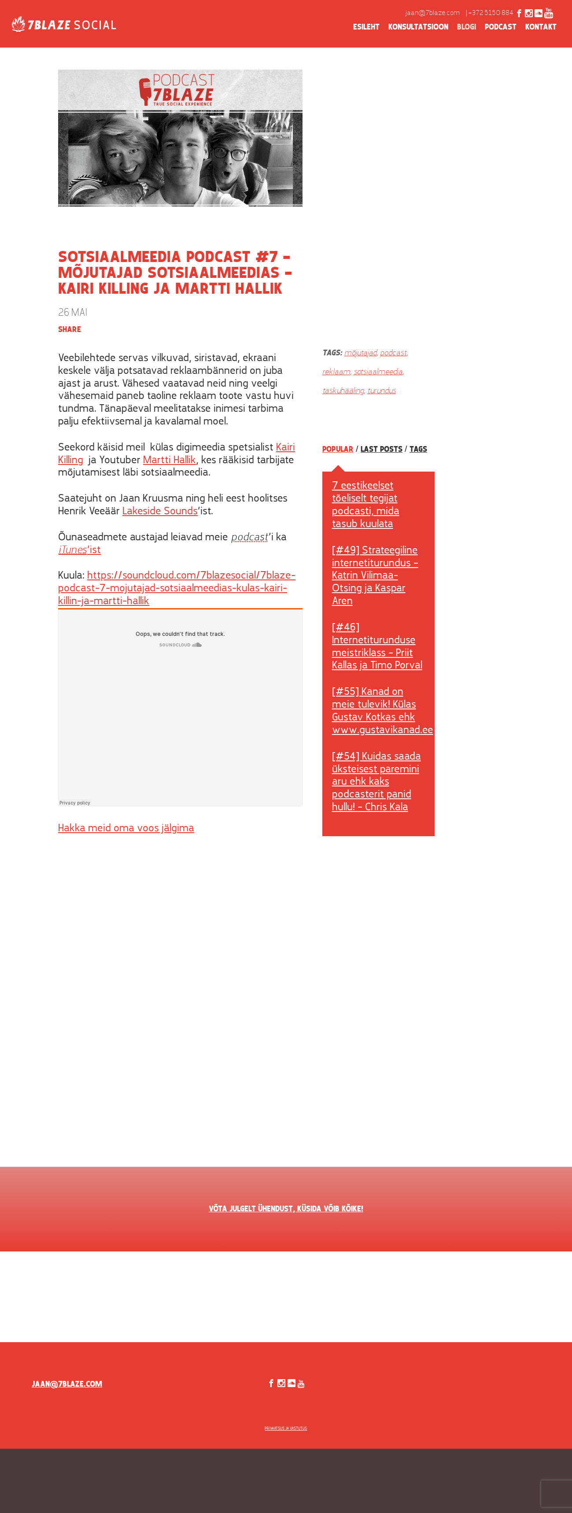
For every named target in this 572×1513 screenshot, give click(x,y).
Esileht (366, 27)
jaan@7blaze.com (433, 13)
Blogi (466, 27)
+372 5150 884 (490, 13)
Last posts (381, 450)
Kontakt (541, 27)
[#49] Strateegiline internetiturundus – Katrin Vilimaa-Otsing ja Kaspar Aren (375, 576)
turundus (381, 391)
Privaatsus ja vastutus (286, 1429)
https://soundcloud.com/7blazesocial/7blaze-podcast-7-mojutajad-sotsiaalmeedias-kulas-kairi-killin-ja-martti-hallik (176, 589)
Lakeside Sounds (160, 511)
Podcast (501, 27)
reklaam (336, 372)
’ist (79, 550)
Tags (418, 450)
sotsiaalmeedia (378, 372)
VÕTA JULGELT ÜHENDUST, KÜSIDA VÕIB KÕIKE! (286, 1209)
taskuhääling (343, 391)
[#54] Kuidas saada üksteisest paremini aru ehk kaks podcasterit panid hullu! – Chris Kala (376, 782)
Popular (338, 450)
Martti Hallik (169, 460)
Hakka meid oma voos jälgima (126, 828)
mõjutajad (360, 353)
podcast (393, 353)
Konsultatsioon (418, 27)
